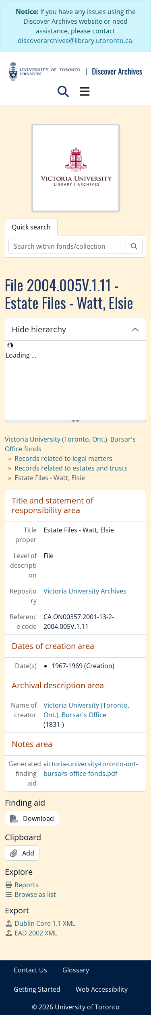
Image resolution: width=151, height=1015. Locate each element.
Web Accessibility (102, 989)
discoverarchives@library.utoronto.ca (75, 40)
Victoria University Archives (84, 591)
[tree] (75, 381)
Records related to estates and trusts (71, 468)
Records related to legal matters (63, 458)
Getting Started (37, 989)
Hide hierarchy (39, 329)
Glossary (75, 970)
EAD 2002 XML (31, 933)
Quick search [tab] (31, 227)
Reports (22, 884)
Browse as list (30, 894)
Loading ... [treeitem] (21, 355)
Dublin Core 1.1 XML (40, 923)
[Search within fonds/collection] (67, 246)
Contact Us (30, 970)
